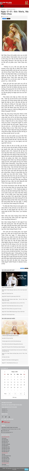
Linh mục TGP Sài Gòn (6, 402)
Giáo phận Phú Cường (6, 448)
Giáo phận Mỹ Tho (5, 445)
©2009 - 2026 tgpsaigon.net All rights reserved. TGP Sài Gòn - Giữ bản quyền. (15, 469)
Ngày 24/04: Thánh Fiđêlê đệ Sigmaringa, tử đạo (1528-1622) (13, 311)
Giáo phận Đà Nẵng (5, 457)
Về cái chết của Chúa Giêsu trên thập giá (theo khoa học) (12, 344)
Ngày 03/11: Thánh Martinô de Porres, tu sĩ (10, 362)
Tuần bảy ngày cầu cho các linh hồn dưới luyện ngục (11, 341)
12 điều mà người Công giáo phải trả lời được (10, 335)
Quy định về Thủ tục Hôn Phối (7, 338)
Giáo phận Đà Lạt (5, 442)
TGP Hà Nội (4, 464)
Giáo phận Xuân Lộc (5, 451)
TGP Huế (3, 454)
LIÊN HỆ (3, 425)
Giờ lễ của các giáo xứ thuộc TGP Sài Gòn (11, 404)
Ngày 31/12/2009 (5, 16)
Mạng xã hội (4, 414)
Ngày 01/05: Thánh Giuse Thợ (7, 293)
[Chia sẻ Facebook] (4, 18)
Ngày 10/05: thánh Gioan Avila (7, 287)
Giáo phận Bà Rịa (5, 439)
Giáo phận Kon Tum (5, 460)
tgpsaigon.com (5, 410)
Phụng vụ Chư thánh (11, 9)
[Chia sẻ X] (8, 18)
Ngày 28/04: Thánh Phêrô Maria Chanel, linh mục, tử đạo (12, 305)
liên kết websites (5, 435)
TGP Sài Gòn (4, 438)
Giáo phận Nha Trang (5, 458)
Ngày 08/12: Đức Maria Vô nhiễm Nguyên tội (10, 359)
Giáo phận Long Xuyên (6, 444)
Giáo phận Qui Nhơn (5, 461)
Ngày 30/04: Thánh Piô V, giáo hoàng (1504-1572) (11, 296)
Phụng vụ (3, 9)
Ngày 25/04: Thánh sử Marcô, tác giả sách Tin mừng (11, 308)
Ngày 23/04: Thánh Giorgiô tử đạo (8, 314)
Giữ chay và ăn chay (5, 357)
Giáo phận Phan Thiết (6, 447)
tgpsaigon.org (4, 411)
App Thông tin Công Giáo (7, 419)
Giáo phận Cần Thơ (5, 441)
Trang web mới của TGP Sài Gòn (9, 407)
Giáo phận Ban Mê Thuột (6, 455)
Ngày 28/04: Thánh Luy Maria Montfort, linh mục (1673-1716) (13, 302)
